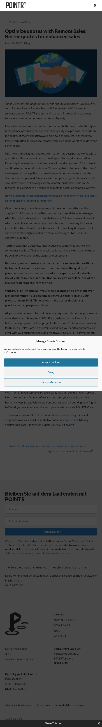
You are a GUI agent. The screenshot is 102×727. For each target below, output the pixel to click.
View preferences (51, 382)
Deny (51, 372)
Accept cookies (51, 362)
